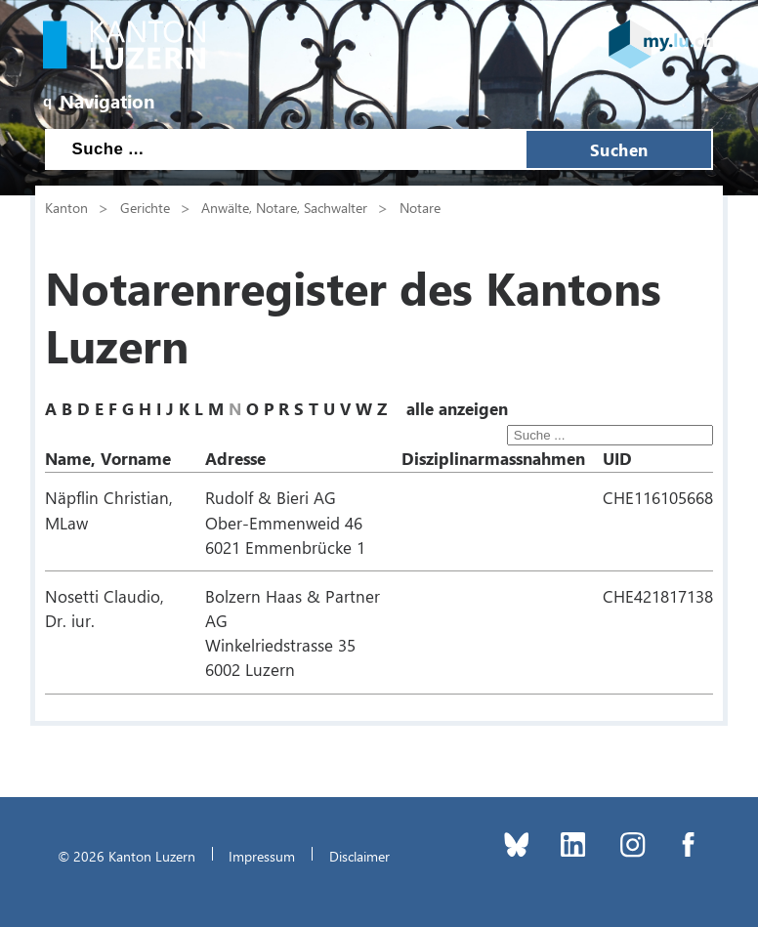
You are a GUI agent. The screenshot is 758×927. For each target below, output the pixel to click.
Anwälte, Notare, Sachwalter (284, 207)
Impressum (262, 855)
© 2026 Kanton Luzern (126, 855)
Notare (420, 207)
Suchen (619, 149)
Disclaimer (359, 855)
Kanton (66, 207)
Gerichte (145, 207)
